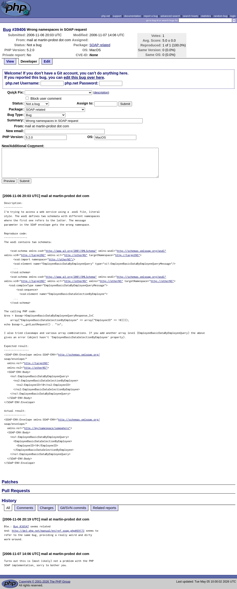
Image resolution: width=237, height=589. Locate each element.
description (101, 92)
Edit (47, 61)
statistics (206, 16)
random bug (221, 16)
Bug (7, 29)
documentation (132, 16)
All (8, 508)
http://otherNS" (76, 255)
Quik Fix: (15, 92)
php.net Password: (81, 83)
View (10, 61)
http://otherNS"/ (61, 259)
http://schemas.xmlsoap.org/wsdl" (141, 250)
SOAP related (99, 45)
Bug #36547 (21, 526)
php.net (105, 16)
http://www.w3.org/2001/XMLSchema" (71, 250)
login (233, 16)
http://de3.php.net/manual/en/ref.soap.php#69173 (48, 530)
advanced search (170, 16)
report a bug (151, 16)
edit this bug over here (84, 77)
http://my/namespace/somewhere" (47, 428)
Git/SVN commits (73, 508)
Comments (25, 508)
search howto (190, 16)
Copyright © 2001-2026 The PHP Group (44, 581)
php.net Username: (22, 83)
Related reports (104, 508)
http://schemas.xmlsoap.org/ (79, 354)
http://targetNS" (33, 255)
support (117, 16)
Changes (47, 508)
